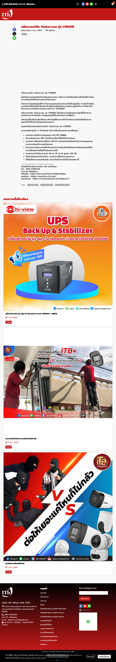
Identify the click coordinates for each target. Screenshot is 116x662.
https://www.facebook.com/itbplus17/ (51, 178)
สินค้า (42, 604)
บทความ (43, 600)
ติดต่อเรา (43, 644)
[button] (78, 4)
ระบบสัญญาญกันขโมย (48, 636)
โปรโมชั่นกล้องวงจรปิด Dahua (52, 616)
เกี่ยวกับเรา (44, 596)
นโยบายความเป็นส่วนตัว (26, 658)
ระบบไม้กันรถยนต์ (46, 632)
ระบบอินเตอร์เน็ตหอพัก (48, 640)
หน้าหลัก (43, 592)
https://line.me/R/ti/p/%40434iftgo (48, 173)
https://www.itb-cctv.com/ (43, 176)
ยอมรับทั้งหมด (104, 657)
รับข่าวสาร (85, 598)
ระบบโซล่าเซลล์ (46, 620)
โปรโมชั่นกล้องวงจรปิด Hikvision (53, 608)
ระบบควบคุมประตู (46, 628)
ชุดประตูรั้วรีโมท (46, 624)
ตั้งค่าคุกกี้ (90, 657)
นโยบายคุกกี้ (42, 658)
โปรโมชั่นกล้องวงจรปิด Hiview (52, 612)
